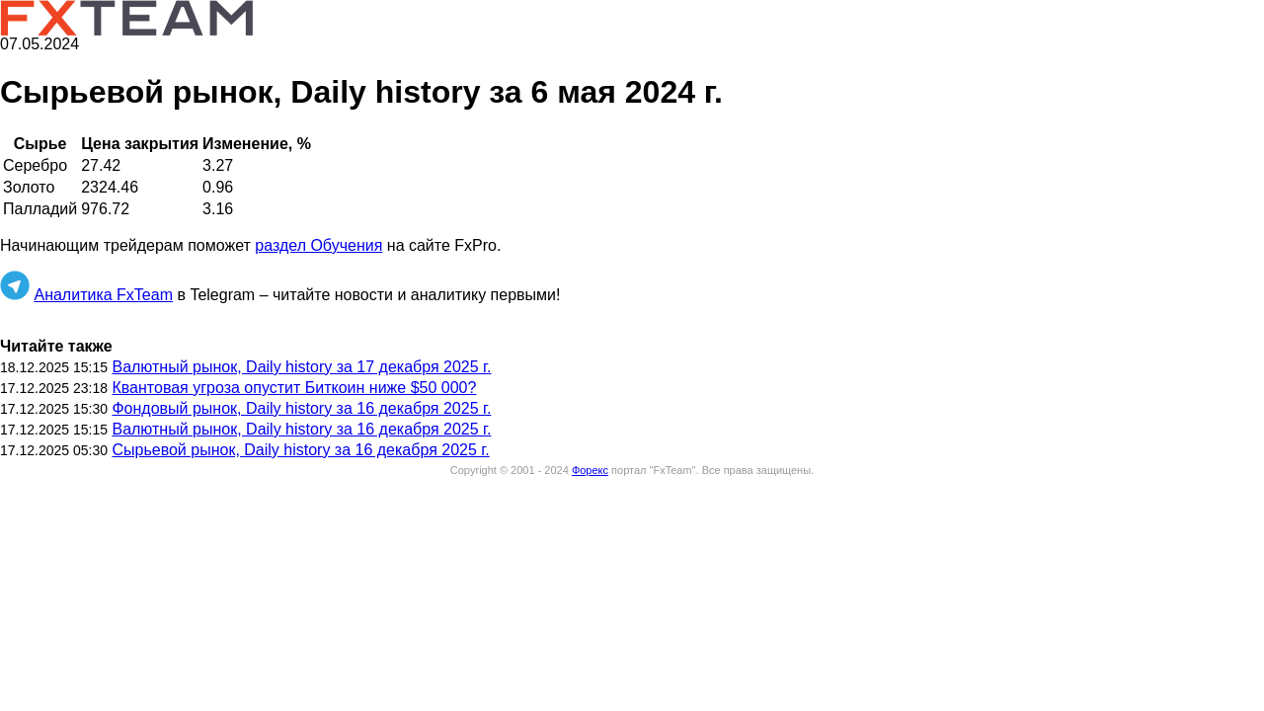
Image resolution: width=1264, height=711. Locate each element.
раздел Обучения (318, 245)
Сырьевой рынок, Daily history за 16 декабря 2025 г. (300, 449)
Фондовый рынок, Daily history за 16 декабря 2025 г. (301, 408)
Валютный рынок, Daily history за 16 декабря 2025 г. (301, 429)
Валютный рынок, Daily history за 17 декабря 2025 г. (301, 366)
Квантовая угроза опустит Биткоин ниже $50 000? (294, 387)
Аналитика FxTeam (103, 294)
